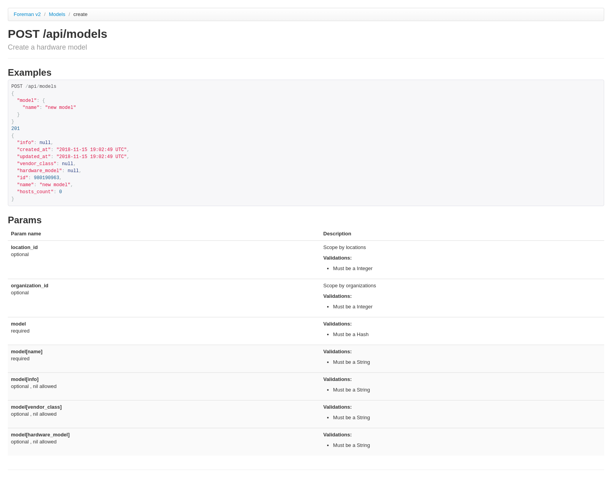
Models (58, 14)
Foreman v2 (27, 14)
